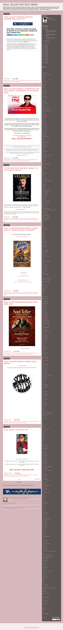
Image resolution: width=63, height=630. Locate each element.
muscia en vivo (45, 356)
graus (44, 239)
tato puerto (45, 549)
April (46, 29)
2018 (45, 55)
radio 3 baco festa (46, 428)
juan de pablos (45, 270)
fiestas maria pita (46, 219)
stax (14, 81)
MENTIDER (45, 316)
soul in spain (45, 514)
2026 (45, 27)
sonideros (44, 505)
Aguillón (44, 87)
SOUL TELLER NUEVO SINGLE (23, 276)
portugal (44, 417)
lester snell (45, 285)
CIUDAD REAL (45, 145)
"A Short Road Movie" (20, 209)
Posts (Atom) (24, 482)
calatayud (44, 133)
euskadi (44, 195)
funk (44, 224)
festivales (44, 213)
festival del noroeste (46, 208)
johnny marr (45, 268)
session (44, 490)
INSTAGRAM (24, 274)
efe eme (44, 177)
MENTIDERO (45, 318)
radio (44, 424)
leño (44, 283)
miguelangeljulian (46, 327)
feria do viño (45, 204)
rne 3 (38, 80)
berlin (44, 118)
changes (44, 144)
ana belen (45, 94)
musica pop (45, 367)
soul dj (44, 510)
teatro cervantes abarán (28, 354)
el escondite (45, 178)
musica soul (30, 80)
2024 (45, 45)
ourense (44, 400)
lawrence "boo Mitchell (47, 277)
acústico (44, 85)
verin (44, 582)
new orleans (45, 384)
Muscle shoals (45, 358)
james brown (45, 265)
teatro (19, 160)
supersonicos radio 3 (46, 543)
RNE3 (5, 293)
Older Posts (37, 479)
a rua (44, 76)
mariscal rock (45, 307)
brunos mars (45, 129)
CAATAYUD (45, 131)
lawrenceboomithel (46, 281)
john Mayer (45, 266)
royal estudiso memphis (47, 466)
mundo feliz (45, 349)
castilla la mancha (46, 142)
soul (43, 507)
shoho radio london (46, 492)
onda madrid (45, 395)
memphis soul (45, 312)
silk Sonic (44, 501)
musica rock (45, 369)
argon (44, 105)
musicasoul (45, 378)
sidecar (17, 219)
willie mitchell (18, 81)
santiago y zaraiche (46, 485)
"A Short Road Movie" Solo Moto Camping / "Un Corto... (50, 38)
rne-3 (44, 439)
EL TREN (44, 184)
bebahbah (45, 116)
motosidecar (6, 219)
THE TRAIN (45, 565)
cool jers (44, 158)
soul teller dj (45, 525)
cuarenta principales (46, 164)
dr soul (44, 175)
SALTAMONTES (46, 479)
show (44, 494)
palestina (44, 406)
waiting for (45, 591)
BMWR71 (8, 218)
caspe (44, 140)
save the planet (45, 488)
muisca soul (45, 347)
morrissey (44, 329)
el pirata (44, 182)
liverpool (44, 288)
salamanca (45, 477)
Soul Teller (50, 17)
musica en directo (46, 364)
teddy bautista (45, 558)
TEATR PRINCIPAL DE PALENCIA (49, 551)
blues (44, 120)
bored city (44, 125)
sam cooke (45, 483)
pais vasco (45, 402)
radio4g (44, 435)
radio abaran (35, 80)
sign (43, 499)
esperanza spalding (14, 292)
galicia (44, 232)
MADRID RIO (45, 301)
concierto (15, 159)
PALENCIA (45, 404)
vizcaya (44, 589)
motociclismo (28, 218)
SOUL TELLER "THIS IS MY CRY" (16, 430)
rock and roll (45, 446)
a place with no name (47, 74)
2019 (45, 53)
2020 (45, 51)
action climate (45, 81)
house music (45, 252)
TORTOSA (45, 569)
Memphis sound (46, 314)
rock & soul (45, 444)
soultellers (45, 534)
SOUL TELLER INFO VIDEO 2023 (9, 503)
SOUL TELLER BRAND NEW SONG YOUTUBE (23, 282)
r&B (43, 422)
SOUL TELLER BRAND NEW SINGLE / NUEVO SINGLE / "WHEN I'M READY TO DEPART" (21, 229)
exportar (44, 199)
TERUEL (44, 562)
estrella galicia (45, 193)
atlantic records (45, 109)
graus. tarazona (46, 241)
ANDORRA (45, 96)
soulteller (28, 219)
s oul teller (45, 474)
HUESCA (44, 254)
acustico (44, 83)
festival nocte (45, 211)
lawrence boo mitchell (26, 292)
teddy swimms (15, 476)
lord (43, 292)
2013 (45, 62)
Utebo (44, 578)
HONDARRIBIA (46, 250)
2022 (45, 48)
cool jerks (16, 80)
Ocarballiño (45, 393)
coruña (44, 162)
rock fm (44, 450)
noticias (44, 387)
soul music (7, 81)
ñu (43, 389)
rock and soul (28, 474)
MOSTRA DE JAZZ (46, 331)
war (43, 595)
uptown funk (45, 576)
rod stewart (14, 422)
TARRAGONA (45, 547)
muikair (44, 345)
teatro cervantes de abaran (25, 160)
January (46, 42)
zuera (44, 609)
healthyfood (16, 218)
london (28, 421)
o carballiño (45, 391)
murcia (26, 80)
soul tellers (45, 527)
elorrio (44, 186)
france (44, 222)
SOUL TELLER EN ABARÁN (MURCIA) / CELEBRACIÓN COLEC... (50, 31)
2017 (45, 56)
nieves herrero (45, 386)
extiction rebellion (46, 200)
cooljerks (44, 160)
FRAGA (44, 221)
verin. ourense (45, 584)
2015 (45, 59)
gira (43, 235)
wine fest (44, 604)
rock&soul (45, 453)
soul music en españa (47, 518)
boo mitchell (45, 123)
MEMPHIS (20, 159)
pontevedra (45, 415)
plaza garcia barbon (46, 411)
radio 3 (44, 426)
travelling (31, 219)
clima (44, 147)
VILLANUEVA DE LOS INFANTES (49, 587)
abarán (8, 421)
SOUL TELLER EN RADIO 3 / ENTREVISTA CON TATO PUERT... (50, 35)
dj (43, 169)
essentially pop (45, 191)
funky (44, 226)
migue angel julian (46, 320)
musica (44, 362)
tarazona (44, 545)
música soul (45, 373)
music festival (45, 360)
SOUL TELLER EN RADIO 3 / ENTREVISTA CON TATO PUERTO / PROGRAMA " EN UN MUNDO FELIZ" (21, 91)
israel (44, 259)
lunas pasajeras (46, 298)
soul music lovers (21, 293)
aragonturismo (45, 103)
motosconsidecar (34, 218)
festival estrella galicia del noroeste (49, 210)
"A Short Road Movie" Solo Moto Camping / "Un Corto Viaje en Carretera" (21, 169)
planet (44, 409)
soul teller (11, 81)
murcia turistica (27, 159)
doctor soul (45, 173)
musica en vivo (45, 365)
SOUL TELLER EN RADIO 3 (22, 139)
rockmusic (45, 457)
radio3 (36, 159)
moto (19, 218)
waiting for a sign (46, 593)
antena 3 (44, 100)
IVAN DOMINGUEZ (46, 261)
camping (12, 218)
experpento (45, 197)
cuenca (44, 166)
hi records (20, 292)
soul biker (20, 219)
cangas (44, 138)
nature (10, 219)
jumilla (26, 421)
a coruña (44, 72)
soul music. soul (46, 521)
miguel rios (45, 325)
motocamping (23, 218)
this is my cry (20, 476)
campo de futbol (46, 136)
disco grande (45, 167)
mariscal (44, 305)
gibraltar (44, 233)
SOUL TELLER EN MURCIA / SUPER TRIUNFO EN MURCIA (14, 507)
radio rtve (44, 431)
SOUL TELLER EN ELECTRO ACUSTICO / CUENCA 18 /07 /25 (19, 497)
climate (44, 149)
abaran (8, 80)
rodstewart (13, 219)
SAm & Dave (45, 481)
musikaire (44, 380)
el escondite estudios (46, 180)
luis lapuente (45, 296)
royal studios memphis (47, 470)
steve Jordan (33, 293)
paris (44, 408)
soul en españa (45, 512)
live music (45, 287)
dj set (44, 171)
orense (44, 397)
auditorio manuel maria (47, 111)
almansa (11, 421)
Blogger (37, 627)
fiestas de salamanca (47, 217)
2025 (45, 44)
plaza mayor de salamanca (48, 413)
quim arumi (45, 419)
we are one (45, 598)
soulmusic (24, 219)
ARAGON (44, 101)
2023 (45, 47)
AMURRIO (45, 92)
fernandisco (45, 206)
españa (19, 421)
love (43, 294)
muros (44, 354)
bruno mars (12, 80)
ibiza (44, 257)
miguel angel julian (21, 80)
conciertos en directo (46, 155)
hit (43, 248)
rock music (45, 452)
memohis (32, 292)
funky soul (45, 230)
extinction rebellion (46, 202)
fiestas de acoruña (46, 215)
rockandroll (6, 160)
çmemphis (45, 151)
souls (44, 530)
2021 (45, 50)
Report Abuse (46, 613)
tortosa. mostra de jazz (47, 571)
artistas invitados (46, 107)
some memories (46, 503)
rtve (4, 81)
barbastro (44, 114)
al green (44, 89)
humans (44, 255)
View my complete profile (51, 19)
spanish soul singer (46, 536)
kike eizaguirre (45, 274)
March (46, 40)
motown (44, 342)
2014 (45, 61)
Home (19, 479)
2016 (45, 58)
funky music (45, 228)
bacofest (44, 112)
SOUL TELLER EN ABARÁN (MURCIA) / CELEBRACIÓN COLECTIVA (18, 18)
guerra (44, 243)
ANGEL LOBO (45, 98)
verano (44, 580)
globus (44, 237)
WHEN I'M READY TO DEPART (21, 236)
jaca (43, 263)
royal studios (14, 293)
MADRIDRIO (45, 303)
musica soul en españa (47, 375)
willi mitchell (45, 600)
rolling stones (9, 293)
